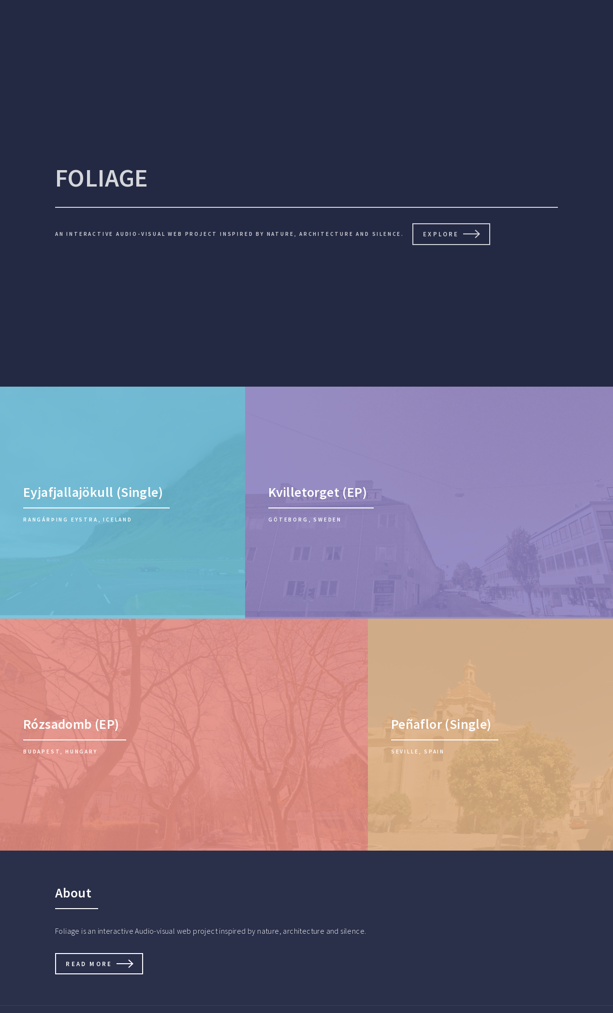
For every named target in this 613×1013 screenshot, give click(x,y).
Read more (89, 964)
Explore (441, 234)
